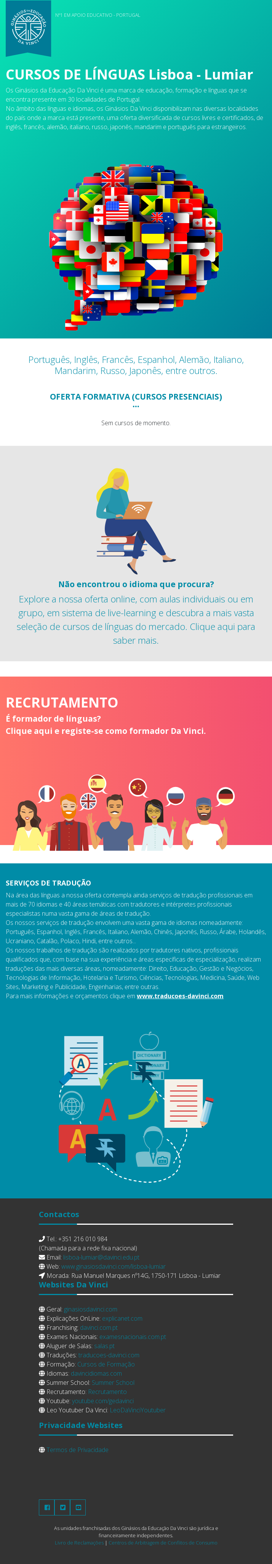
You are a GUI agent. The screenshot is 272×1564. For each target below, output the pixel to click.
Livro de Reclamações (79, 1542)
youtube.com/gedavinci (103, 1401)
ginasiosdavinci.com (90, 1309)
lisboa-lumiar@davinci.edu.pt (101, 1257)
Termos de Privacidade (77, 1450)
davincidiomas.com (96, 1373)
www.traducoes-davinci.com (180, 996)
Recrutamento (107, 1392)
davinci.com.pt (99, 1327)
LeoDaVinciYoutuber (138, 1410)
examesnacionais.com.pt (132, 1336)
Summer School (113, 1382)
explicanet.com (122, 1318)
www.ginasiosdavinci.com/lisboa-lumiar (113, 1266)
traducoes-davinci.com (108, 1355)
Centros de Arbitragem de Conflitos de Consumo (163, 1542)
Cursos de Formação (106, 1364)
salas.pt (104, 1346)
